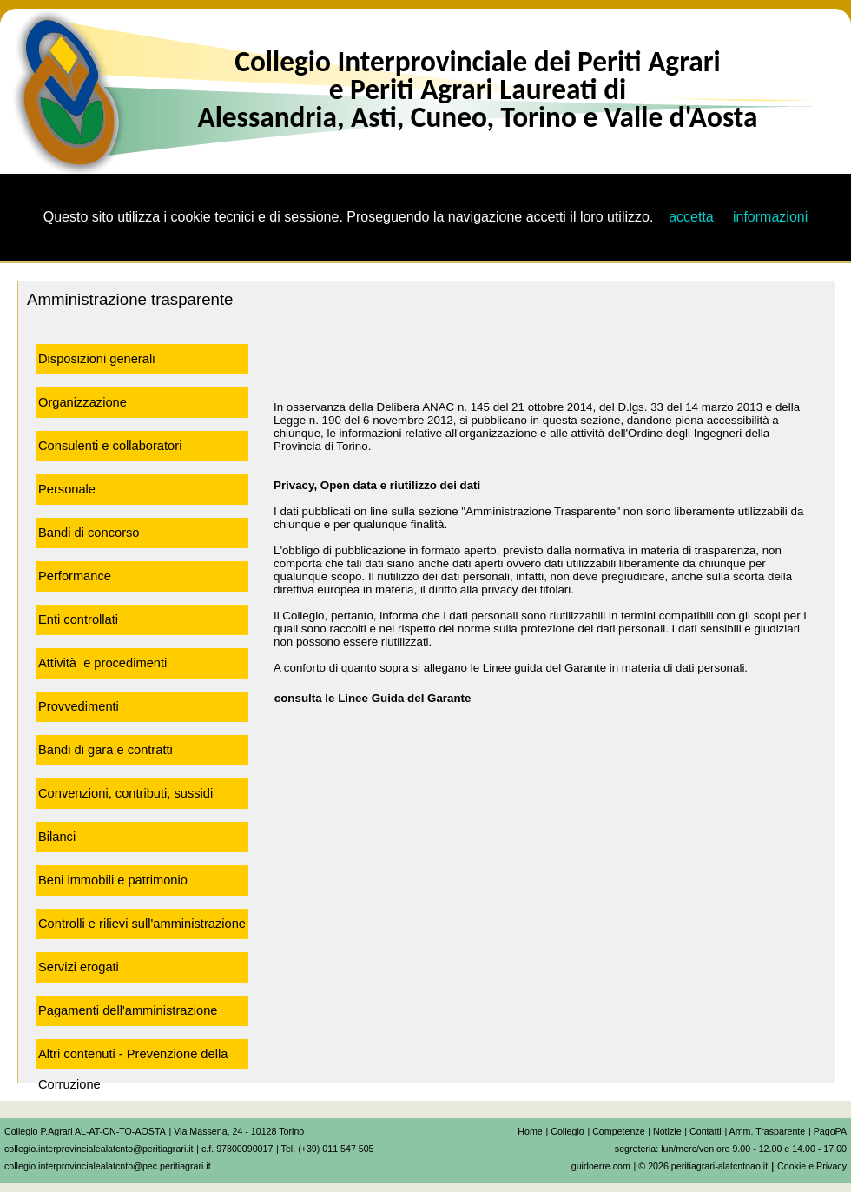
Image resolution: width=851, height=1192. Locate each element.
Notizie (667, 1131)
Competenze (618, 1131)
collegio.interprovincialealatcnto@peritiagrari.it (99, 1148)
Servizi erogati (78, 967)
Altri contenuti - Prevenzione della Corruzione (133, 1058)
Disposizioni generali (96, 359)
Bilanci (57, 837)
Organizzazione (82, 402)
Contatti (705, 1131)
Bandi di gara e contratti (105, 750)
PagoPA (830, 1131)
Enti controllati (78, 619)
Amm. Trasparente (767, 1131)
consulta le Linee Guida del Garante (366, 698)
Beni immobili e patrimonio (113, 880)
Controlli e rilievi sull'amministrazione (142, 923)
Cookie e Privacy (812, 1166)
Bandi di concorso (89, 533)
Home (530, 1131)
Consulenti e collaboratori (109, 446)
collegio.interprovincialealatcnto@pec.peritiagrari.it (107, 1166)
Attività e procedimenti (102, 663)
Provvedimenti (78, 706)
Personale (67, 489)
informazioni (770, 216)
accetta (691, 216)
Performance (74, 576)
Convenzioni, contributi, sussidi (125, 793)
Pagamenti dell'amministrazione (127, 1010)
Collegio (567, 1131)
